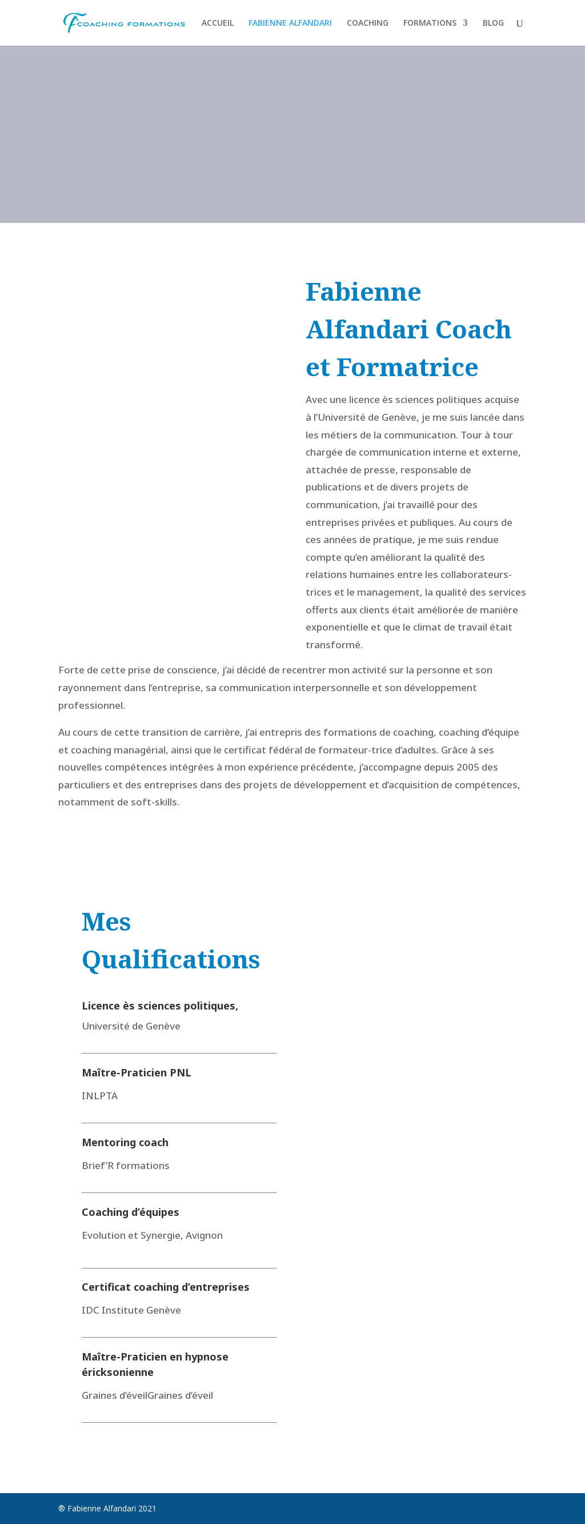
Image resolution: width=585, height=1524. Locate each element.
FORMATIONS (429, 23)
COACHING (367, 23)
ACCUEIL (218, 23)
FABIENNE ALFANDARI (290, 23)
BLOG (493, 23)
